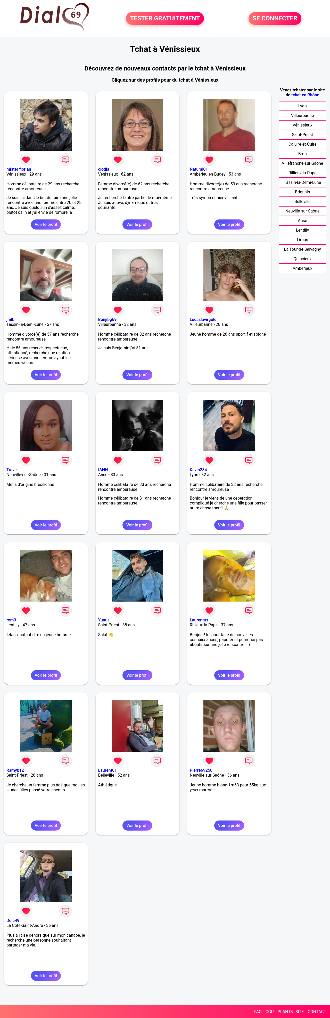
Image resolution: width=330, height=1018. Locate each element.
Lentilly (302, 230)
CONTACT (317, 1011)
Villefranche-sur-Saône (302, 163)
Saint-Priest (302, 134)
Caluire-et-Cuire (302, 144)
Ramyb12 (15, 770)
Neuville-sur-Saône (302, 211)
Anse (302, 220)
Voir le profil (46, 224)
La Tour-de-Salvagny (302, 249)
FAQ (258, 1011)
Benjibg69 (107, 319)
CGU (270, 1011)
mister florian (18, 169)
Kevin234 (198, 469)
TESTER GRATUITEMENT (165, 18)
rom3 (11, 620)
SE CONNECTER (275, 18)
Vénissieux (302, 125)
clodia (103, 169)
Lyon (302, 106)
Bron (302, 153)
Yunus (104, 620)
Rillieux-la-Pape (302, 172)
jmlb (10, 319)
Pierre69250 (201, 770)
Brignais (302, 192)
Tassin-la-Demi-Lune (302, 182)
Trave (11, 469)
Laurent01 (107, 770)
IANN (103, 469)
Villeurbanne (302, 115)
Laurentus (199, 620)
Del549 (12, 920)
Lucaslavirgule (203, 319)
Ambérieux (302, 268)
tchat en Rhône (305, 94)
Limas (302, 239)
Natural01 (199, 169)
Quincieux (302, 258)
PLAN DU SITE (291, 1011)
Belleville (302, 201)
